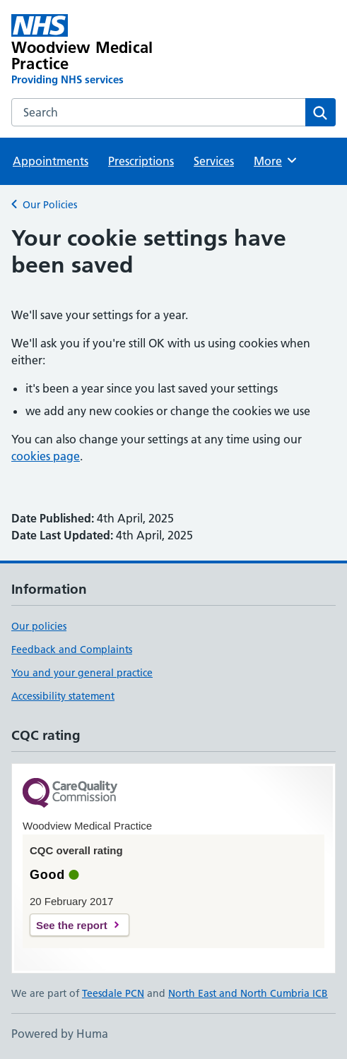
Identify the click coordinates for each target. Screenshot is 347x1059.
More (276, 160)
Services (214, 161)
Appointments (50, 161)
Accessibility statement (62, 696)
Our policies (38, 626)
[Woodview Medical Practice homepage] (108, 50)
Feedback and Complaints (71, 649)
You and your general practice (82, 672)
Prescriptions (141, 161)
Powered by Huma (59, 1034)
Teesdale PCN (113, 993)
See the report (71, 925)
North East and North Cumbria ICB (248, 993)
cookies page (45, 456)
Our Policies (50, 204)
